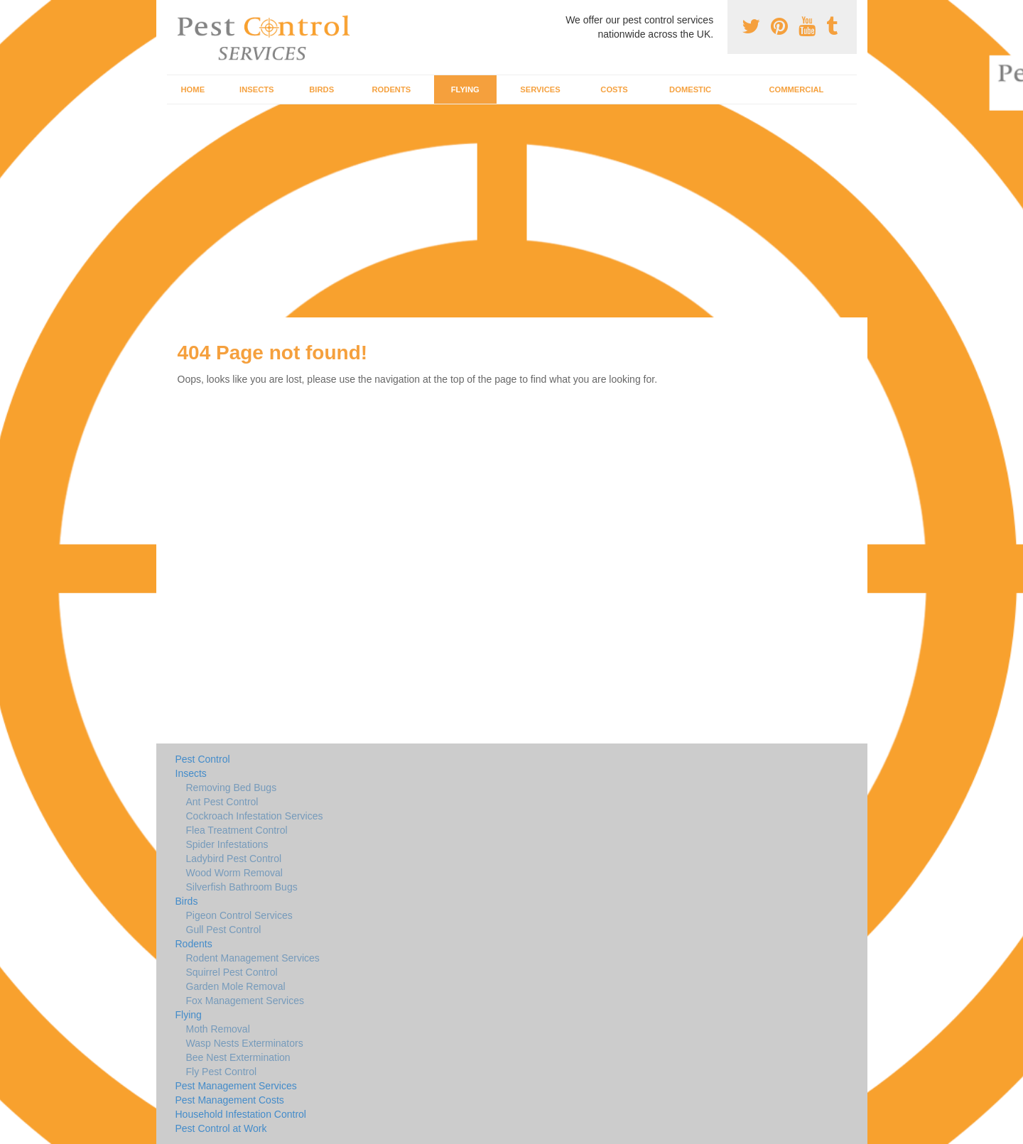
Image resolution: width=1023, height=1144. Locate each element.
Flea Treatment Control (237, 830)
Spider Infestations (227, 844)
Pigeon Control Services (239, 915)
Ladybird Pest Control (234, 858)
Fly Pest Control (221, 1071)
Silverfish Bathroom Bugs (242, 887)
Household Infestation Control (240, 1114)
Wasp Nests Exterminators (244, 1043)
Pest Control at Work (221, 1128)
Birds (321, 89)
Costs (614, 89)
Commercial (796, 89)
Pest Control (202, 759)
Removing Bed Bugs (231, 787)
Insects (256, 89)
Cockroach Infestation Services (254, 816)
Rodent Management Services (253, 958)
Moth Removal (218, 1029)
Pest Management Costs (229, 1100)
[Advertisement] (511, 210)
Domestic (690, 89)
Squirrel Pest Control (232, 972)
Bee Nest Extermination (238, 1057)
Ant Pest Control (222, 801)
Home (193, 89)
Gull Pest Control (223, 929)
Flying (465, 89)
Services (540, 89)
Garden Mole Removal (236, 986)
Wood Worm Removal (234, 872)
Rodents (391, 89)
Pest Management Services (236, 1085)
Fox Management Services (245, 1000)
